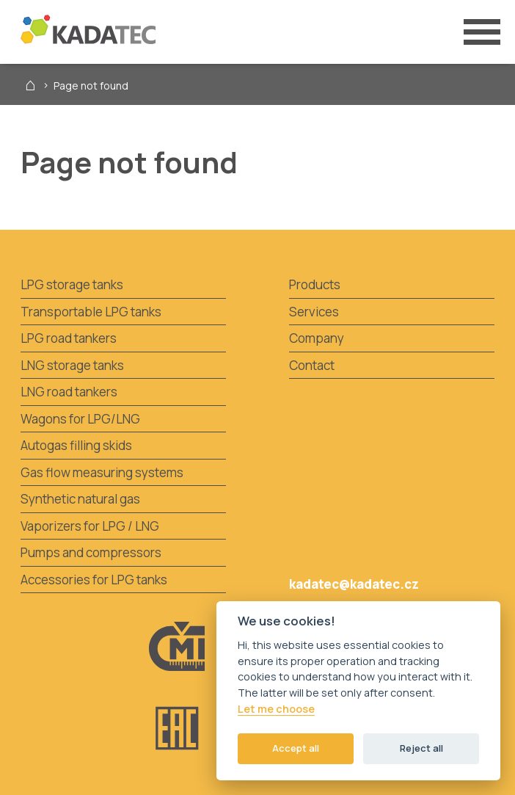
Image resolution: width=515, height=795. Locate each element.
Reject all (421, 748)
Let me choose (276, 709)
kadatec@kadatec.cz (354, 584)
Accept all (295, 748)
